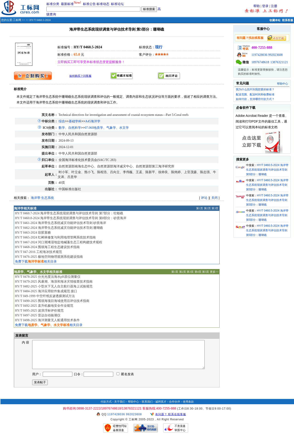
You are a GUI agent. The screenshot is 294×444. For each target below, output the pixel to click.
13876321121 (279, 62)
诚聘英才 (160, 407)
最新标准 (67, 4)
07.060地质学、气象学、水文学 (107, 127)
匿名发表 (125, 379)
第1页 (199, 208)
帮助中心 (282, 83)
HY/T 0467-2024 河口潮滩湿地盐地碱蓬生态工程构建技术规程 (58, 242)
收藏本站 (274, 20)
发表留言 (21, 335)
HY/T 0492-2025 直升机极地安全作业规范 (44, 305)
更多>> (214, 271)
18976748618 (260, 62)
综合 (62, 121)
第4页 (198, 271)
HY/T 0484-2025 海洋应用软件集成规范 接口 (46, 291)
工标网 (17, 20)
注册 (274, 6)
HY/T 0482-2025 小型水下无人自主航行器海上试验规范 (54, 286)
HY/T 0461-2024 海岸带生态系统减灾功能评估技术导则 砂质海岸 (60, 223)
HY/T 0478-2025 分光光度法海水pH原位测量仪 (47, 276)
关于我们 (119, 407)
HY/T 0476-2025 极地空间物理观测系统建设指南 (49, 256)
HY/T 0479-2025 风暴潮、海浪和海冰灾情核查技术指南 (54, 281)
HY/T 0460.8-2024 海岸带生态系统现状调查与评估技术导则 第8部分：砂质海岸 (70, 218)
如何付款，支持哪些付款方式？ (255, 99)
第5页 (205, 271)
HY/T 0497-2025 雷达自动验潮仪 (37, 315)
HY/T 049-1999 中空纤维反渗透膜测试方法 (45, 296)
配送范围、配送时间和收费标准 (255, 94)
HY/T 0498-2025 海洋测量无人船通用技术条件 (47, 320)
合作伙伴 (174, 407)
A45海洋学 (92, 121)
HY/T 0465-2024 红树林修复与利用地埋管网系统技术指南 (55, 237)
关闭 (214, 198)
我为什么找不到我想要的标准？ (255, 89)
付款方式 (106, 407)
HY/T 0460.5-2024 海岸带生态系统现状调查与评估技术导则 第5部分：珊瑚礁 (267, 169)
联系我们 (147, 407)
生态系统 (47, 198)
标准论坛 (117, 4)
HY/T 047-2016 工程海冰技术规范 (38, 252)
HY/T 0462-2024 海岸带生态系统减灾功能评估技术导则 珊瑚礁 (59, 227)
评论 (204, 198)
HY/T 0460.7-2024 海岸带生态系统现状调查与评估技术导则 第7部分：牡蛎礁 (69, 213)
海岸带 (35, 198)
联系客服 (287, 20)
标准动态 (102, 4)
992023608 (275, 55)
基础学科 (75, 121)
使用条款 (188, 407)
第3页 (215, 208)
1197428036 (259, 55)
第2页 (207, 208)
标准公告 (89, 4)
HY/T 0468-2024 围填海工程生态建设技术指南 (47, 247)
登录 (265, 6)
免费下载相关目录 (36, 261)
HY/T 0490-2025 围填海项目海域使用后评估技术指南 (52, 301)
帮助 (256, 6)
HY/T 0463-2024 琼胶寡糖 (33, 232)
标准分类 (52, 4)
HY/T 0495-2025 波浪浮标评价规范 (39, 310)
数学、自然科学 (70, 127)
